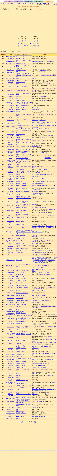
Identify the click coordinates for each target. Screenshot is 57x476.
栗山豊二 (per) (44, 288)
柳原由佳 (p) (42, 193)
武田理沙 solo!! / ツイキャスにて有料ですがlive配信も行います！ (23, 198)
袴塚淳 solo (18, 78)
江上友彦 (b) (43, 252)
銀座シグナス (10, 323)
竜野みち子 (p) (35, 235)
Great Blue (10, 306)
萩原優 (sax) (40, 169)
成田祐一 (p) (43, 125)
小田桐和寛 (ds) (42, 124)
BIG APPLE (10, 198)
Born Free (10, 254)
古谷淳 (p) (41, 300)
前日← (22, 422)
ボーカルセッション (21, 63)
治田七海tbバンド (20, 373)
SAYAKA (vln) (42, 166)
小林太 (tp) (35, 226)
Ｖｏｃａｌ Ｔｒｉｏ (21, 80)
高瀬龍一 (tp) (35, 185)
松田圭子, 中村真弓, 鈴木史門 (23, 334)
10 (25, 42)
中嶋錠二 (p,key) (51, 389)
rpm (10, 100)
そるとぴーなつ (10, 250)
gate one (10, 115)
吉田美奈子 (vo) (36, 346)
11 (27, 42)
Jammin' (10, 274)
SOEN (10, 329)
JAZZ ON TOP (10, 272)
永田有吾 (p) (42, 96)
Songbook (38, 1)
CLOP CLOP (11, 340)
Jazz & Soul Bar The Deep (10, 179)
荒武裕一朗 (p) (35, 359)
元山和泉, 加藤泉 (20, 221)
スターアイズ (10, 151)
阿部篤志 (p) (47, 169)
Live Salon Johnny (10, 398)
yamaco (17, 267)
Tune (18, 1)
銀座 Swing (10, 167)
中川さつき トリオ (20, 278)
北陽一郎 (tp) (35, 257)
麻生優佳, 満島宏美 (21, 321)
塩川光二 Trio (19, 252)
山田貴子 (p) (43, 267)
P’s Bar (10, 129)
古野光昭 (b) (35, 401)
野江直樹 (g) (35, 243)
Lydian (10, 169)
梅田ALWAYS (10, 149)
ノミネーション (20, 243)
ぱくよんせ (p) (43, 140)
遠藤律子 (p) (35, 166)
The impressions (19, 241)
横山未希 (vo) (35, 179)
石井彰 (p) (43, 346)
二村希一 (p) (49, 240)
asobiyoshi (18, 96)
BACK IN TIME (10, 276)
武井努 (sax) (50, 89)
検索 (1, 3)
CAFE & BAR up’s (10, 295)
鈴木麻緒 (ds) (49, 274)
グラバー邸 (10, 82)
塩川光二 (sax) (35, 252)
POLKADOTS (10, 238)
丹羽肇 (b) (49, 326)
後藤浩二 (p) (44, 326)
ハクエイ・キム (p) (37, 265)
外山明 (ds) (51, 61)
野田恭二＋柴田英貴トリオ (23, 86)
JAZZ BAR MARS (10, 311)
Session (17, 309)
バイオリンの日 (20, 351)
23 (24, 45)
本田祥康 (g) (49, 339)
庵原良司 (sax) (41, 226)
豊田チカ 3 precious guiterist (22, 270)
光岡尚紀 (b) (51, 278)
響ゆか (17, 409)
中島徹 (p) (42, 254)
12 (18, 43)
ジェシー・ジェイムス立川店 (10, 161)
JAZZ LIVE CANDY (10, 380)
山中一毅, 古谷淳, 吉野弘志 (23, 300)
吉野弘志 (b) (48, 300)
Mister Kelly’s (10, 90)
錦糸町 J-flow (10, 70)
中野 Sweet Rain (10, 300)
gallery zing (10, 191)
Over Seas (10, 107)
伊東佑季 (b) (48, 250)
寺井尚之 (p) (35, 107)
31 (30, 48)
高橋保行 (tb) (42, 257)
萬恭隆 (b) (49, 75)
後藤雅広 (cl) (35, 109)
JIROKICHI (10, 227)
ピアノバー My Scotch (10, 221)
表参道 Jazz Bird (10, 248)
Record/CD (28, 1)
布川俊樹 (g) (35, 191)
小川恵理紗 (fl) (36, 125)
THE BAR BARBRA (10, 143)
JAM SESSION (19, 274)
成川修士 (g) (35, 297)
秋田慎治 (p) (43, 295)
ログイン (55, 4)
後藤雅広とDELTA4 (21, 109)
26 (18, 47)
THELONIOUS (10, 298)
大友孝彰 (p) (42, 179)
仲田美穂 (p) (35, 394)
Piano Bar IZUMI (11, 396)
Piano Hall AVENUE (10, 356)
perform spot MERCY (10, 282)
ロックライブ (19, 298)
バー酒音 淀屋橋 (10, 304)
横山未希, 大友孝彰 (21, 179)
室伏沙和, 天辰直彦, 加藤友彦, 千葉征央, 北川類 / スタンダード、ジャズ (23, 161)
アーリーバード (10, 224)
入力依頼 (11, 3)
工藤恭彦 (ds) (48, 227)
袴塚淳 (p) (34, 78)
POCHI (10, 243)
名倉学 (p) (43, 306)
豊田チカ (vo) (35, 269)
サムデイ (10, 185)
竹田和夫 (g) (35, 204)
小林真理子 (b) (51, 260)
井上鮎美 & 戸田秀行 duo (22, 361)
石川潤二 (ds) (48, 272)
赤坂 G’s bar (11, 370)
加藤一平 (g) (44, 260)
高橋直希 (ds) (35, 373)
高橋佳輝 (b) (42, 100)
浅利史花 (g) (37, 189)
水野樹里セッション (21, 70)
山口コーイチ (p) (36, 261)
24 (25, 45)
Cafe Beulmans (10, 363)
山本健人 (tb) (46, 202)
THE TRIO (18, 137)
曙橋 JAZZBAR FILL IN (10, 218)
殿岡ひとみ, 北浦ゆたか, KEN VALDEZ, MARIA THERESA (23, 398)
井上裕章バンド (20, 411)
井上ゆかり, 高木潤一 (21, 207)
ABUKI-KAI (19, 356)
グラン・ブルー (10, 377)
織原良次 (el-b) (50, 125)
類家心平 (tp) (35, 389)
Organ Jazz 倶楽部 (10, 241)
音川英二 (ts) (42, 240)
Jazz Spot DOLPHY (10, 265)
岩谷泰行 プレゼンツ (21, 323)
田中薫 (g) (34, 209)
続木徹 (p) (41, 185)
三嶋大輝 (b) (48, 129)
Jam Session (18, 414)
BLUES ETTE (10, 105)
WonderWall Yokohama (10, 189)
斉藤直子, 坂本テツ (21, 313)
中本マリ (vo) (35, 174)
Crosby (10, 331)
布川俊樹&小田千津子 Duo (22, 191)
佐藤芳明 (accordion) (37, 363)
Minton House (10, 137)
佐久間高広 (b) (49, 336)
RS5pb (17, 389)
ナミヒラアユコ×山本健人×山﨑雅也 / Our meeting (23, 202)
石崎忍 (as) (41, 129)
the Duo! (18, 290)
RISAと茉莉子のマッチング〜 (23, 392)
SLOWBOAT (10, 327)
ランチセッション (20, 56)
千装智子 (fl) (37, 288)
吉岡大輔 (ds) (42, 390)
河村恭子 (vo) (35, 140)
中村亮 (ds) (52, 135)
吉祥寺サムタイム (10, 123)
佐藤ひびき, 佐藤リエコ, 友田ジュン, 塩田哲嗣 (23, 172)
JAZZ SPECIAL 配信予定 (22, 287)
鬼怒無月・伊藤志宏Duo (22, 183)
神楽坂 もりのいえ (10, 418)
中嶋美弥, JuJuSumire (21, 348)
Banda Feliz (18, 343)
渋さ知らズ (19, 260)
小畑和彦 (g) (50, 342)
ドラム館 (10, 351)
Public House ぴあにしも (10, 103)
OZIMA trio (18, 135)
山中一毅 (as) (35, 300)
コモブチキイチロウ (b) (41, 344)
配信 (40, 3)
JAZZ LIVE (18, 306)
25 (27, 45)
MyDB (8, 1)
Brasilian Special (20, 254)
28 (21, 47)
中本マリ (18, 174)
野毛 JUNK (10, 394)
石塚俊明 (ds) (42, 365)
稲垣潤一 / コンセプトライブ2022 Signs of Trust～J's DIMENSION (23, 67)
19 (18, 45)
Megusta (10, 414)
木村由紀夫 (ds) (49, 375)
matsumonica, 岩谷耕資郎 (22, 158)
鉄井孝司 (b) (35, 390)
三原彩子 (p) (42, 367)
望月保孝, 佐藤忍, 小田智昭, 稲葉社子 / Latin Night (23, 318)
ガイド (4, 3)
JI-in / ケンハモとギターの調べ (23, 149)
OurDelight (10, 267)
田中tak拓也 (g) (43, 389)
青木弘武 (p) (35, 146)
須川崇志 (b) (46, 363)
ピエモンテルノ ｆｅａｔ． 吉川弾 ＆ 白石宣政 (23, 386)
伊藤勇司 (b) (48, 353)
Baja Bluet (10, 246)
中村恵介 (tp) (35, 122)
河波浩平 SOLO (20, 302)
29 (22, 47)
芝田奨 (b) (41, 272)
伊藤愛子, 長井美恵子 (21, 153)
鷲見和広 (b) (42, 416)
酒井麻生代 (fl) (36, 342)
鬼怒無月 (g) (35, 183)
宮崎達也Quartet (20, 354)
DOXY (10, 86)
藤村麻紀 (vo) (35, 290)
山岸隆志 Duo (19, 367)
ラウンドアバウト (20, 227)
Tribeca (10, 158)
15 (22, 43)
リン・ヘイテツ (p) (44, 215)
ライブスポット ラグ (10, 232)
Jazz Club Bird (10, 181)
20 (19, 45)
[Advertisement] (28, 24)
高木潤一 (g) (43, 207)
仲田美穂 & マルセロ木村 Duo (23, 394)
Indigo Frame (19, 212)
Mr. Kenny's (10, 202)
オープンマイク (20, 276)
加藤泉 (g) (42, 221)
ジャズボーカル (20, 224)
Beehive (10, 309)
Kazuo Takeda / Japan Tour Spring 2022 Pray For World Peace (23, 205)
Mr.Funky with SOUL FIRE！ (23, 90)
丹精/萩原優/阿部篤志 (21, 169)
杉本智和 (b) (45, 265)
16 (24, 43)
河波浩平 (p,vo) (36, 302)
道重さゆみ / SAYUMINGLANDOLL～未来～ (24, 72)
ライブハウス (23, 3)
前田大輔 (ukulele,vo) (37, 232)
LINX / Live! (19, 194)
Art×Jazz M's (11, 313)
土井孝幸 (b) (41, 227)
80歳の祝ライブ (20, 58)
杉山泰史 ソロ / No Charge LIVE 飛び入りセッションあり (24, 103)
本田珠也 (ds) (50, 359)
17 (25, 43)
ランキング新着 (17, 3)
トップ (47, 3)
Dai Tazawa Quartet (20, 282)
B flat (10, 343)
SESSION (18, 407)
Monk (10, 117)
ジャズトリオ (19, 329)
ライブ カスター (10, 413)
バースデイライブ (20, 134)
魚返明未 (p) (50, 122)
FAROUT (10, 164)
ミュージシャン (30, 3)
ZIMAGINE (10, 183)
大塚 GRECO (10, 176)
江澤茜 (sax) (42, 238)
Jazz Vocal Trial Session (21, 272)
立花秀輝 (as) (40, 258)
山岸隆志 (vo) (35, 367)
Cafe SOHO (10, 346)
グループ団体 (36, 3)
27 (19, 47)
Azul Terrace (10, 285)
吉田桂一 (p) (44, 114)
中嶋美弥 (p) (35, 348)
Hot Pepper (10, 155)
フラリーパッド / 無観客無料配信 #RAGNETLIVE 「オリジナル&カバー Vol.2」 (24, 232)
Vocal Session (19, 98)
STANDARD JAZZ (20, 236)
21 (21, 45)
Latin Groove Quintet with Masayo (24, 315)
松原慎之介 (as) (48, 258)
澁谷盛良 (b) (42, 274)
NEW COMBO (10, 94)
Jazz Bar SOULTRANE (10, 359)
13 (19, 43)
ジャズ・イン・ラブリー (10, 194)
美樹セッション (20, 83)
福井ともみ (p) (50, 174)
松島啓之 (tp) (42, 174)
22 (22, 45)
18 (27, 43)
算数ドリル (19, 181)
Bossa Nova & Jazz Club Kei (10, 334)
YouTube (44, 3)
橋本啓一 (18, 418)
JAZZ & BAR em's (10, 78)
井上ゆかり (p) (35, 207)
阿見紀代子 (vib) (50, 83)
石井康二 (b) (50, 131)
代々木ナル (10, 172)
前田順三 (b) (50, 181)
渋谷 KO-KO (10, 367)
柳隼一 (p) (41, 353)
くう (10, 212)
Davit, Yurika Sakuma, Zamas (22, 105)
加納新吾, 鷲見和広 (21, 416)
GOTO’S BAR (10, 407)
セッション (19, 117)
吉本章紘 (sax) (42, 122)
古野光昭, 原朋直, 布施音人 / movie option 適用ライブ (23, 401)
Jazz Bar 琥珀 (10, 389)
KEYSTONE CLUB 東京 (10, 315)
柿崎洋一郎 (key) (50, 226)
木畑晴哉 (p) (44, 75)
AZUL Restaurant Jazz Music (23, 285)
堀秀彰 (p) (41, 290)
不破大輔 (43, 262)
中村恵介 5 (18, 123)
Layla (10, 386)
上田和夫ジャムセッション (23, 151)
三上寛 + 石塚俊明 (20, 365)
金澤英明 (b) (49, 346)
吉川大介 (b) (53, 215)
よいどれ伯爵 (10, 131)
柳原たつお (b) (35, 120)
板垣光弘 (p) (43, 70)
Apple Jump (10, 290)
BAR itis (11, 321)
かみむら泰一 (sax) (37, 61)
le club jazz (10, 280)
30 (24, 47)
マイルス (10, 348)
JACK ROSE (11, 349)
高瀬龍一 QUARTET (21, 185)
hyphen (10, 392)
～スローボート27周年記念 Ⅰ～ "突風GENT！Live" (23, 327)
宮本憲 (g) (48, 392)
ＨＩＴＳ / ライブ (20, 337)
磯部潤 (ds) (37, 262)
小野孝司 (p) (43, 120)
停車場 (10, 375)
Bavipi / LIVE (19, 250)
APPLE (10, 207)
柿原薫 (17, 164)
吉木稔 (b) (49, 114)
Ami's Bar (10, 83)
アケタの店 (10, 365)
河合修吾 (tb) (44, 212)
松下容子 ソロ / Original (22, 380)
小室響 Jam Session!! (21, 100)
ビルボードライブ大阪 (10, 67)
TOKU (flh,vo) (35, 295)
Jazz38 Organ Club (10, 56)
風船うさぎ (19, 111)
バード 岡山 (11, 405)
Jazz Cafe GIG (10, 80)
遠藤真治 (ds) (37, 324)
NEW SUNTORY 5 (10, 111)
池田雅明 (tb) (43, 342)
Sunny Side (10, 337)
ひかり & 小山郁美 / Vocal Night (24, 146)
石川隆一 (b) (42, 297)
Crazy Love (10, 98)
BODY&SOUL (10, 270)
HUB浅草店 (10, 109)
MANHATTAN (10, 318)
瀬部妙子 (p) (35, 407)
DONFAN (10, 302)
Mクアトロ (10, 153)
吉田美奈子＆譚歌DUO (21, 346)
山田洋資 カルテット (21, 383)
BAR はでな (11, 361)
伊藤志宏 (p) (42, 183)
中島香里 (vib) (41, 250)
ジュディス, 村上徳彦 (21, 331)
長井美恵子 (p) (43, 153)
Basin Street (10, 140)
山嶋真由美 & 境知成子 (22, 304)
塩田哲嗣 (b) (37, 172)
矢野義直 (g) (35, 193)
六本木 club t (10, 146)
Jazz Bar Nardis (10, 401)
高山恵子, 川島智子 (21, 311)
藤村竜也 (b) (49, 306)
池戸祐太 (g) (35, 129)
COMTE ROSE (10, 58)
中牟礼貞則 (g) (43, 269)
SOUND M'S (11, 135)
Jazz (17, 396)
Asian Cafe (10, 287)
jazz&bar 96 (10, 416)
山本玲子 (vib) (35, 267)
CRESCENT (10, 278)
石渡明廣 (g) (37, 260)
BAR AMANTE (10, 409)
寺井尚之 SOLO (20, 107)
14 (21, 43)
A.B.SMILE (10, 252)
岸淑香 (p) (34, 250)
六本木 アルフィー (10, 126)
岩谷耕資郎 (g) (48, 158)
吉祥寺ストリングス (10, 293)
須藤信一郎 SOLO (20, 176)
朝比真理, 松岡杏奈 (21, 413)
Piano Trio (18, 375)
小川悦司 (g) (42, 370)
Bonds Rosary (10, 210)
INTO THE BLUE (10, 63)
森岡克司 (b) (52, 209)
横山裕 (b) (47, 185)
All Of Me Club (10, 236)
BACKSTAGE (10, 411)
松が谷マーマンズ (20, 340)
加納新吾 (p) (35, 416)
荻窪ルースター (10, 205)
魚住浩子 (18, 377)
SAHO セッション (20, 82)
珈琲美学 (10, 215)
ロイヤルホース (10, 96)
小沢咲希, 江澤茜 (20, 238)
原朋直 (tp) (41, 401)
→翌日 (35, 422)
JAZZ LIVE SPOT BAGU (10, 383)
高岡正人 (18, 349)
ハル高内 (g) (50, 269)
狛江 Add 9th (10, 120)
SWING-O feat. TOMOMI (22, 293)
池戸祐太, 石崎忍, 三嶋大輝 (23, 129)
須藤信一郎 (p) (35, 176)
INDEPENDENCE (10, 354)
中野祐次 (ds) (35, 240)
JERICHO (10, 373)
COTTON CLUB (10, 72)
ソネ (10, 75)
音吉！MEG (11, 174)
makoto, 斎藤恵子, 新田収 (22, 248)
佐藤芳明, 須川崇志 (21, 363)
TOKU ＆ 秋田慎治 (20, 295)
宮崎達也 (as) (35, 353)
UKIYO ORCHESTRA (21, 210)
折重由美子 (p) (43, 181)
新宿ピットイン (10, 61)
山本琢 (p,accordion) (44, 137)
